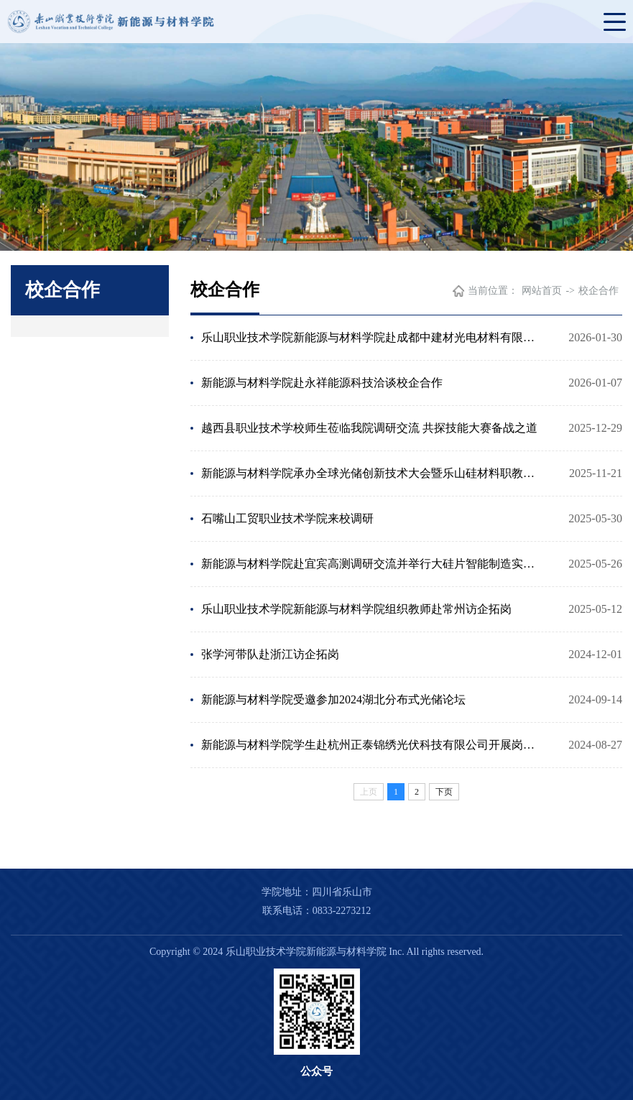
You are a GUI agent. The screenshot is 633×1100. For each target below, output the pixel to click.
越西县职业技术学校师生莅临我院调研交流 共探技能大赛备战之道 (369, 428)
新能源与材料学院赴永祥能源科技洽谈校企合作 (322, 382)
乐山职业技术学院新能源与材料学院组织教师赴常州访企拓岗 (356, 609)
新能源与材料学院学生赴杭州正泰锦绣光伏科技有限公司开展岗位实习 (372, 745)
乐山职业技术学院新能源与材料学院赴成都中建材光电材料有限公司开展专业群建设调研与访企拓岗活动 (372, 337)
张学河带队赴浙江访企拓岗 (270, 654)
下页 (444, 792)
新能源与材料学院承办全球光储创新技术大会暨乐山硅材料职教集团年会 (372, 473)
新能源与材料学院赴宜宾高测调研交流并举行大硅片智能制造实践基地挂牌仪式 (372, 564)
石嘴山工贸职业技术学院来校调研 (287, 518)
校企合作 (598, 290)
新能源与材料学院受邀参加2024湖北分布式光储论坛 (333, 699)
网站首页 (542, 290)
